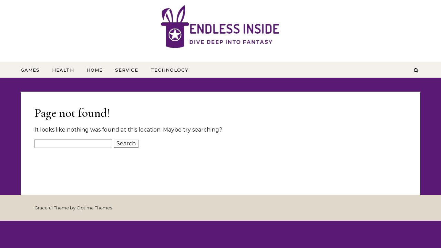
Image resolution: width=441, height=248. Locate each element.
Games (30, 70)
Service (126, 70)
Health (63, 70)
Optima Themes (94, 207)
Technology (169, 70)
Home (94, 70)
